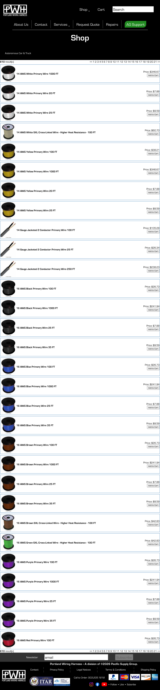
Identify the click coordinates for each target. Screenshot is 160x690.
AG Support (135, 24)
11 (117, 61)
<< (91, 61)
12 (121, 61)
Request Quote (88, 24)
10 (114, 61)
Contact (41, 24)
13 (125, 61)
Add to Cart (153, 75)
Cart (101, 9)
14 (129, 61)
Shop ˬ (85, 9)
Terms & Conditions (115, 669)
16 (136, 61)
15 (132, 61)
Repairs (112, 24)
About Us (21, 24)
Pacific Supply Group (124, 664)
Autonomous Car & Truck (18, 53)
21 (155, 61)
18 (144, 61)
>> (159, 61)
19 (147, 61)
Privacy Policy (57, 669)
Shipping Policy (148, 669)
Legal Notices (84, 669)
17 (140, 61)
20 (151, 61)
